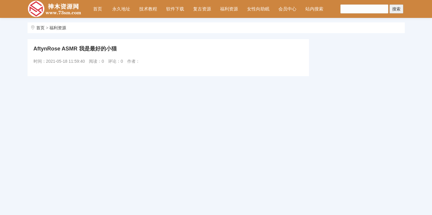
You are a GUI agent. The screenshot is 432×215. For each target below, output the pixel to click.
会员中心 (287, 8)
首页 (97, 8)
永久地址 (121, 8)
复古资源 (202, 8)
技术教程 (148, 8)
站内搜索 (314, 8)
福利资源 (229, 8)
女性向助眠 (258, 8)
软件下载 (175, 8)
